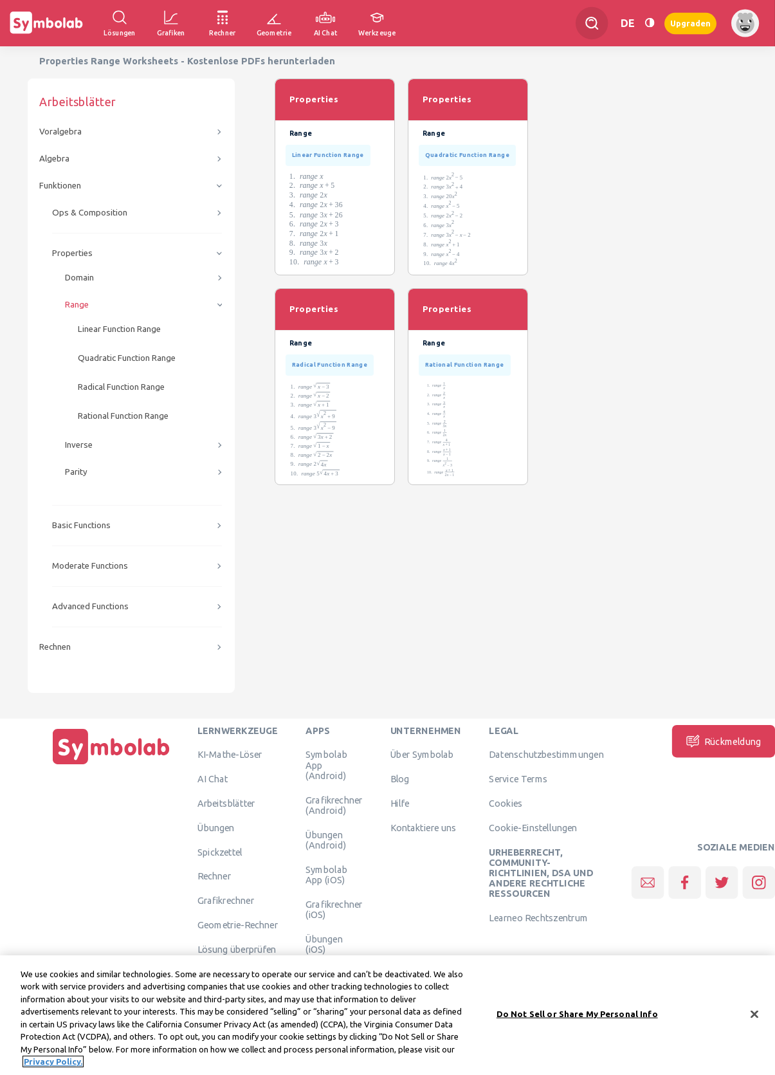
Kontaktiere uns (423, 827)
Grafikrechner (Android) (333, 805)
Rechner (214, 876)
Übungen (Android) (325, 839)
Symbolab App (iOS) (326, 874)
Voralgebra (60, 131)
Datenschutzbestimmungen (546, 754)
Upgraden (690, 23)
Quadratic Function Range (127, 358)
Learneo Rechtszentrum (538, 918)
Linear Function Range (119, 329)
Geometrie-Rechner (237, 924)
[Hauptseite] (111, 764)
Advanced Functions (90, 606)
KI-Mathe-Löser (229, 754)
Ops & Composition (89, 212)
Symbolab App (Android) (326, 765)
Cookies (505, 803)
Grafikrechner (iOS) (333, 909)
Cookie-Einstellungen (533, 827)
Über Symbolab (422, 754)
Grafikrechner (225, 901)
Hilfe (400, 803)
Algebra (54, 158)
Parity (76, 472)
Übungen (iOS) (324, 943)
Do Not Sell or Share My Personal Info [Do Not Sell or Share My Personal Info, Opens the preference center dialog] (577, 1016)
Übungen (216, 827)
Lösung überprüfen (236, 949)
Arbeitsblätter (226, 803)
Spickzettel (219, 852)
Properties (72, 253)
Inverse (79, 445)
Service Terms (518, 779)
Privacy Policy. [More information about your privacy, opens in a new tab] (53, 1064)
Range (77, 304)
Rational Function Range (123, 416)
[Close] (754, 1017)
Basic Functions (81, 525)
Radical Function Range (121, 387)
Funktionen (60, 185)
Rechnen (55, 647)
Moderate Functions (90, 566)
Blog (400, 779)
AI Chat (212, 779)
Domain (79, 277)
